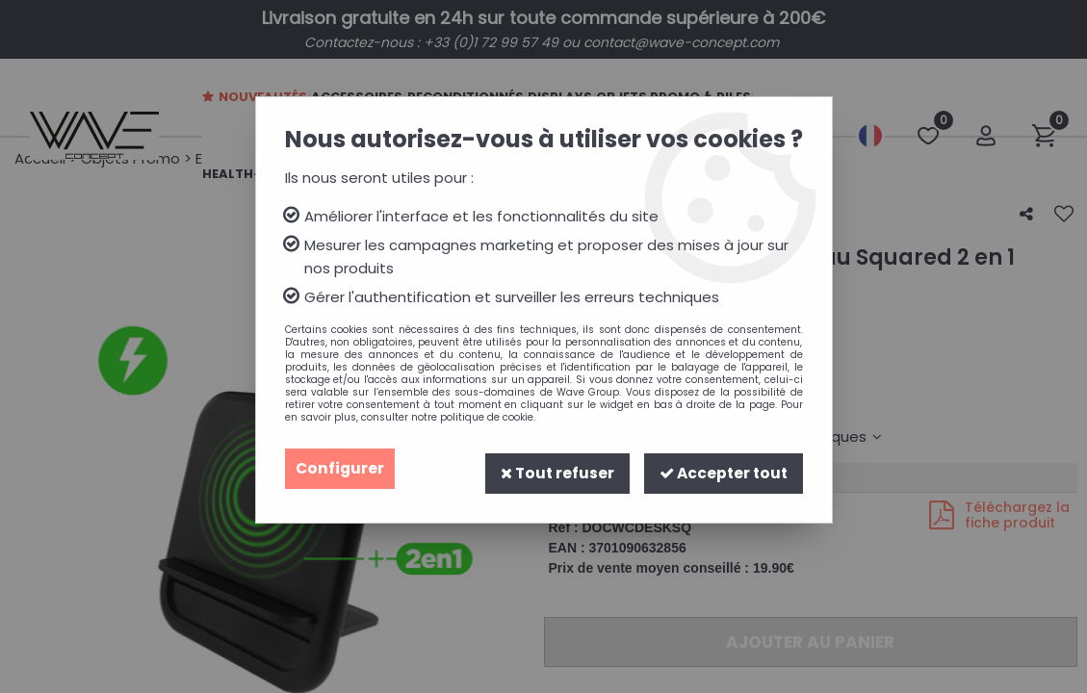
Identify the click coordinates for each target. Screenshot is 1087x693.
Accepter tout (721, 468)
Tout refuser (551, 468)
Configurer (341, 468)
